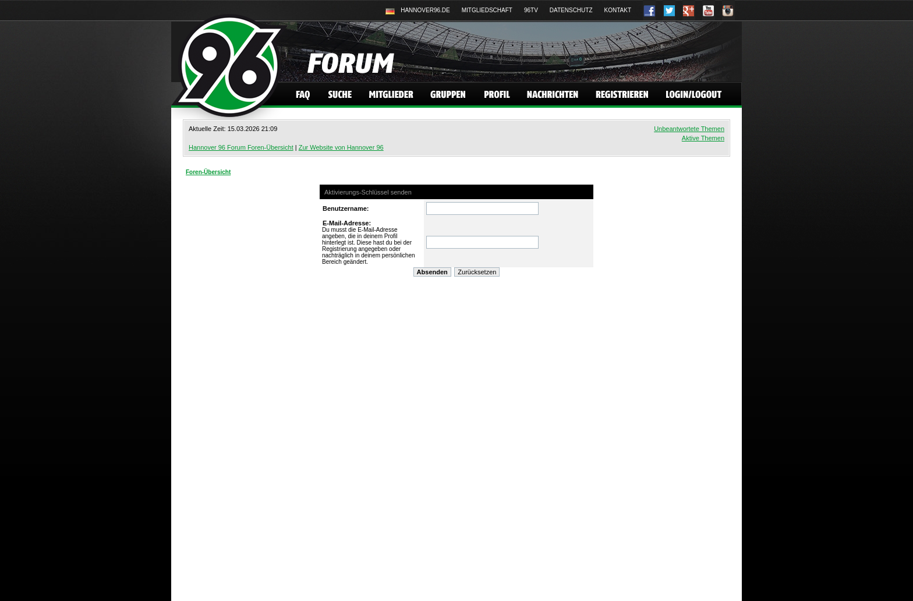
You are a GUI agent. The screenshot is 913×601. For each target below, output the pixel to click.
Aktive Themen (703, 138)
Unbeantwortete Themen (689, 128)
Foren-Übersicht (208, 172)
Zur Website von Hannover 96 (341, 147)
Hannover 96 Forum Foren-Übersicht (241, 147)
